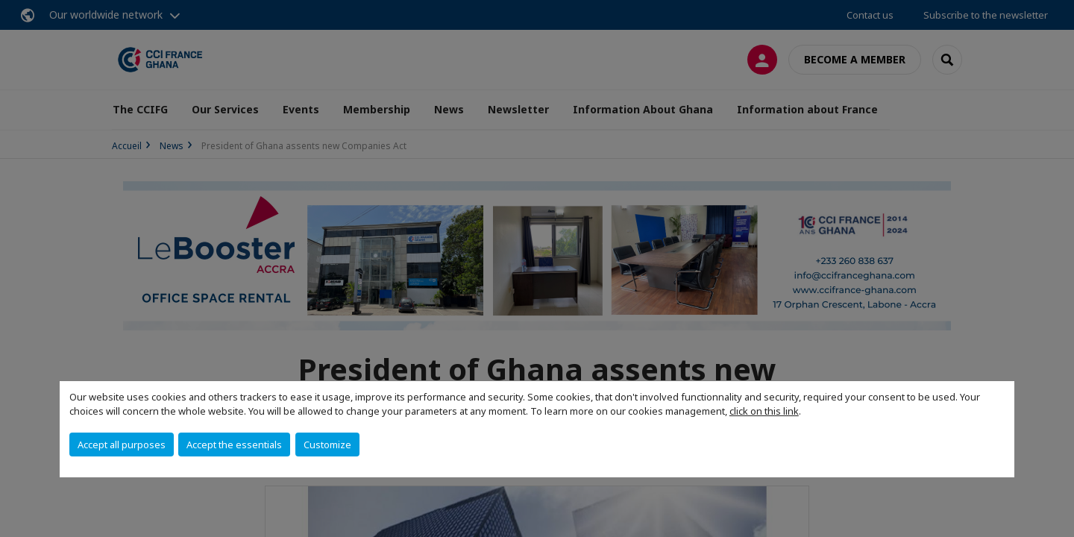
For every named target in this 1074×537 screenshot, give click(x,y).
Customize (327, 444)
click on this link (764, 411)
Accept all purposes (122, 444)
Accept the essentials (234, 444)
